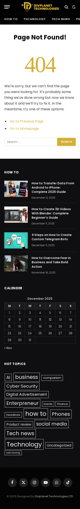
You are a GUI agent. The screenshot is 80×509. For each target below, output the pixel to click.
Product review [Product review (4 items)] (18, 424)
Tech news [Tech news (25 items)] (20, 433)
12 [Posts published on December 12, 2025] (50, 319)
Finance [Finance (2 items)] (62, 404)
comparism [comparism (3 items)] (52, 378)
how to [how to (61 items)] (35, 413)
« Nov (8, 348)
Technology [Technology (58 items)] (24, 444)
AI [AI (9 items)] (8, 377)
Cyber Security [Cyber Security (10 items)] (22, 386)
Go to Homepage (24, 128)
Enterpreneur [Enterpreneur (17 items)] (22, 403)
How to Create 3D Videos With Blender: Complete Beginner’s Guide (51, 213)
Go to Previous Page (27, 121)
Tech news (61, 19)
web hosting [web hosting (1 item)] (13, 452)
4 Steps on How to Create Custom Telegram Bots (52, 237)
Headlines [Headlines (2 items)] (13, 415)
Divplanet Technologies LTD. (54, 496)
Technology (34, 19)
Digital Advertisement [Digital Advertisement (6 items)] (26, 394)
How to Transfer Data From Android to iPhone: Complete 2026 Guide (53, 187)
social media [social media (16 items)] (51, 424)
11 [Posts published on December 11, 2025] (40, 319)
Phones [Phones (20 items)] (61, 413)
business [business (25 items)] (26, 377)
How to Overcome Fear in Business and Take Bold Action (51, 262)
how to (10, 19)
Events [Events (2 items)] (48, 404)
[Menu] (7, 7)
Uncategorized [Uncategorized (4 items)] (59, 445)
